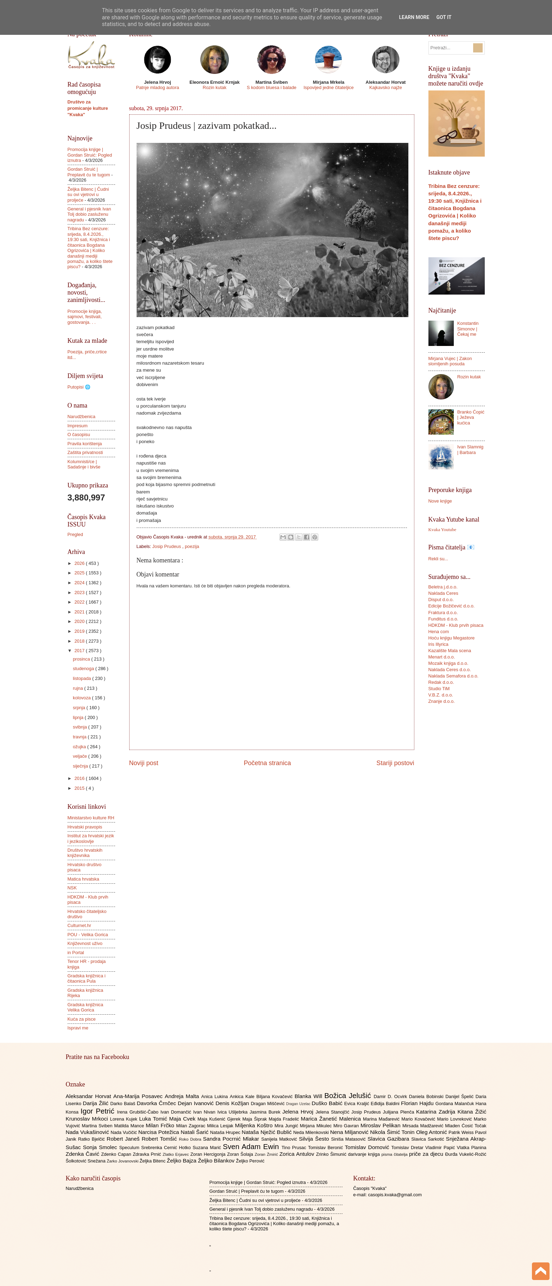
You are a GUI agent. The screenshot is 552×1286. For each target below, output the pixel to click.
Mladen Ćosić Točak (465, 1125)
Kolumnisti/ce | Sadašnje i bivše (84, 464)
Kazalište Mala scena (449, 650)
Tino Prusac (295, 1147)
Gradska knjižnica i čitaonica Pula (87, 978)
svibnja (80, 727)
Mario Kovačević (419, 1119)
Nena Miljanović (350, 1132)
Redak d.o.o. (441, 682)
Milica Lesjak (221, 1125)
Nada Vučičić (124, 1132)
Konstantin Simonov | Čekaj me (468, 329)
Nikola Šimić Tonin (393, 1132)
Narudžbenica (81, 416)
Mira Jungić (287, 1125)
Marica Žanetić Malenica (332, 1119)
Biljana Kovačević (275, 1096)
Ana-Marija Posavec (139, 1096)
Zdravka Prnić (148, 1154)
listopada (82, 678)
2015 (80, 788)
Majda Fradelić (285, 1119)
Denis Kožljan (233, 1103)
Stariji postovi (395, 763)
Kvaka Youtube (442, 529)
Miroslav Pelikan (381, 1125)
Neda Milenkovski (311, 1132)
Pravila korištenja (85, 443)
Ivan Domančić (177, 1112)
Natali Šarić (195, 1132)
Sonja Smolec (101, 1147)
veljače (80, 756)
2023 (80, 592)
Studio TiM (439, 688)
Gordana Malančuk (455, 1103)
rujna (78, 688)
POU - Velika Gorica (88, 934)
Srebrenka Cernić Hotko (167, 1147)
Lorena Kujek (124, 1119)
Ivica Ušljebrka (233, 1112)
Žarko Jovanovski (123, 1161)
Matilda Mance (130, 1125)
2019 (80, 631)
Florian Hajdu (418, 1103)
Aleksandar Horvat (89, 1096)
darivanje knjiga (364, 1154)
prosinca (82, 659)
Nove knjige (440, 501)
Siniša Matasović (349, 1139)
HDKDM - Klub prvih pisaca (456, 625)
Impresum (78, 425)
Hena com (438, 631)
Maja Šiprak (255, 1119)
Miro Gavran (346, 1125)
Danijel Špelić (460, 1096)
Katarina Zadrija (437, 1112)
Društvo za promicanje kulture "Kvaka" (88, 108)
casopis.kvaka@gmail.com (395, 1194)
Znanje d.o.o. (441, 701)
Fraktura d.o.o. (443, 612)
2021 (80, 611)
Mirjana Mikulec (316, 1125)
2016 (80, 778)
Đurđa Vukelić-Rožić (465, 1154)
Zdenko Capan (117, 1154)
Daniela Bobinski (427, 1096)
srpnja (80, 707)
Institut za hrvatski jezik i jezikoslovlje (91, 838)
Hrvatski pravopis (85, 827)
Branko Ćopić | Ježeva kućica (470, 417)
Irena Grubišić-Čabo (139, 1112)
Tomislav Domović (368, 1147)
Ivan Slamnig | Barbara (470, 449)
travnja (80, 736)
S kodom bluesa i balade (271, 87)
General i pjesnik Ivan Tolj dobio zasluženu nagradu (89, 214)
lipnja (79, 717)
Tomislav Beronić (326, 1147)
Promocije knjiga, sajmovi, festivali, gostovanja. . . (85, 317)
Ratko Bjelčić (92, 1139)
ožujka (80, 746)
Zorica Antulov (298, 1154)
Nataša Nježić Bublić (267, 1132)
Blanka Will (310, 1096)
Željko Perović (250, 1161)
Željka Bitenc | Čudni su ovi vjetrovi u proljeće (88, 195)
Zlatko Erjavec (176, 1154)
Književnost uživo (85, 943)
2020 (80, 621)
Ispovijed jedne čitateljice (328, 87)
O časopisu (79, 434)
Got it (443, 17)
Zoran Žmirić (267, 1154)
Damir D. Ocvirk (391, 1096)
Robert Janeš (124, 1139)
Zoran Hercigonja (208, 1154)
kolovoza (82, 697)
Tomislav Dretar (408, 1147)
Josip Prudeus (167, 546)
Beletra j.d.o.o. (443, 587)
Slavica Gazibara (389, 1139)
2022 (80, 602)
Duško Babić (328, 1103)
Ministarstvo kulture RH (91, 817)
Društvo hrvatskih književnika (85, 852)
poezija (192, 546)
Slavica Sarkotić (428, 1139)
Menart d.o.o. (441, 657)
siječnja (81, 766)
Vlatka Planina (471, 1147)
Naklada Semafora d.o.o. (453, 676)
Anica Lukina (215, 1096)
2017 (80, 650)
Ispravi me (78, 1027)
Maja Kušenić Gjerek (219, 1119)
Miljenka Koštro (255, 1125)
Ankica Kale (243, 1096)
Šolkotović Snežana (86, 1161)
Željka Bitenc (153, 1161)
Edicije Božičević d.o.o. (451, 606)
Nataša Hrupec (226, 1132)
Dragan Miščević (268, 1103)
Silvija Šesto (315, 1139)
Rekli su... (438, 558)
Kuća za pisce (82, 1019)
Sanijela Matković (280, 1139)
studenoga (84, 668)
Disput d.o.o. (441, 599)
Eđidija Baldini (386, 1103)
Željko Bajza (182, 1161)
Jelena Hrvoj (298, 1112)
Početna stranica (267, 763)
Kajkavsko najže (385, 87)
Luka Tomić (154, 1119)
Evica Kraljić (357, 1103)
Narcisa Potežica (159, 1132)
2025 (80, 572)
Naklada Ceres (443, 593)
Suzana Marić (208, 1147)
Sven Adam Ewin (252, 1146)
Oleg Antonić (432, 1132)
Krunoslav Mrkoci (88, 1119)
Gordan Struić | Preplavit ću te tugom (89, 171)
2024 (80, 582)
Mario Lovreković (455, 1119)
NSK (72, 887)
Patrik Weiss (461, 1132)
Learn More (414, 17)
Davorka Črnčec (157, 1103)
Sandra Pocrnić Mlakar (232, 1139)
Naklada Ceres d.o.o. (449, 669)
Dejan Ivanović (196, 1103)
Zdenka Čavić (83, 1154)
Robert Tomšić (160, 1139)
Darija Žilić (96, 1103)
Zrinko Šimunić (332, 1154)
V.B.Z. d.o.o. (440, 695)
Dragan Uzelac (299, 1104)
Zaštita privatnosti (85, 452)
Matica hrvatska (83, 879)
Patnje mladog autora (157, 87)
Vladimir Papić (441, 1147)
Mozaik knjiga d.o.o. (448, 663)
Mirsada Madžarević (423, 1125)
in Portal (76, 952)
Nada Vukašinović (88, 1132)
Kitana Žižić (472, 1112)
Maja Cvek (183, 1119)
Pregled (75, 534)
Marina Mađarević (382, 1119)
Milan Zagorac (191, 1125)
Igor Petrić (99, 1111)
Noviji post (143, 763)
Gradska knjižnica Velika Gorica (86, 1007)
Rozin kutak (214, 87)
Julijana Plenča (399, 1112)
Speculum (130, 1147)
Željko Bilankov (217, 1161)
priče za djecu (427, 1154)
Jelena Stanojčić (333, 1112)
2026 (80, 563)
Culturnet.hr (79, 925)
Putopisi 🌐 (79, 387)
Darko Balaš (123, 1103)
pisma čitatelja (395, 1154)
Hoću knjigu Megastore (451, 638)
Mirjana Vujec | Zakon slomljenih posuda (450, 361)
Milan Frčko (161, 1125)
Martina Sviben (98, 1125)
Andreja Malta (183, 1096)
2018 (80, 641)
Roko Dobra (191, 1139)
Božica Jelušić (349, 1095)
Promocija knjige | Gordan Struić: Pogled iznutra (90, 155)
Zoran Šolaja (241, 1154)
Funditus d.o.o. (443, 619)
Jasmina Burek (266, 1112)
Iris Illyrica (438, 644)
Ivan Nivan (205, 1112)
